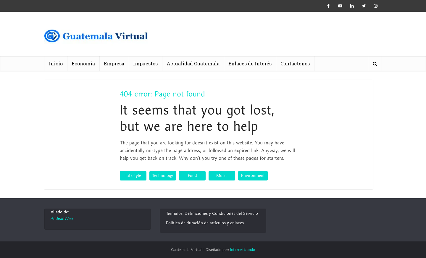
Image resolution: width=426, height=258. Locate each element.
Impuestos (145, 63)
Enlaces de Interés (250, 63)
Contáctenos (295, 63)
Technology (162, 175)
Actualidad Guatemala (193, 63)
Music (221, 175)
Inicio (56, 63)
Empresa (114, 63)
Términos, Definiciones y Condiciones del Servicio (212, 213)
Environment (253, 175)
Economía (83, 63)
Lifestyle (133, 175)
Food (192, 175)
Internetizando (242, 249)
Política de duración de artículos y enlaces (205, 223)
